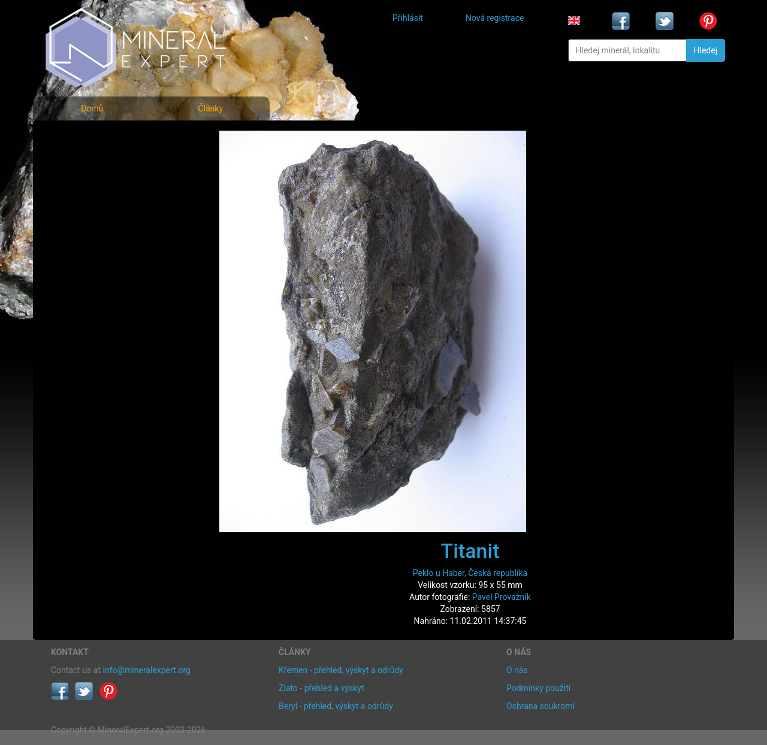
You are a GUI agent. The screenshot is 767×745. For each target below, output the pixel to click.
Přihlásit (407, 18)
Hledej (705, 50)
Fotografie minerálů (98, 138)
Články (210, 108)
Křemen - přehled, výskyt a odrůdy (341, 670)
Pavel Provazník (501, 597)
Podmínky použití (538, 688)
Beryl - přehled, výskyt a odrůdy (336, 706)
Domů (92, 108)
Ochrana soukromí (540, 706)
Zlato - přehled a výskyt (321, 688)
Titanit (470, 551)
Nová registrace (495, 18)
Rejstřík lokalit (85, 217)
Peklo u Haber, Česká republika (470, 573)
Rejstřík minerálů (92, 164)
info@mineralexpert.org (147, 670)
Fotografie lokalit (92, 191)
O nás (517, 670)
